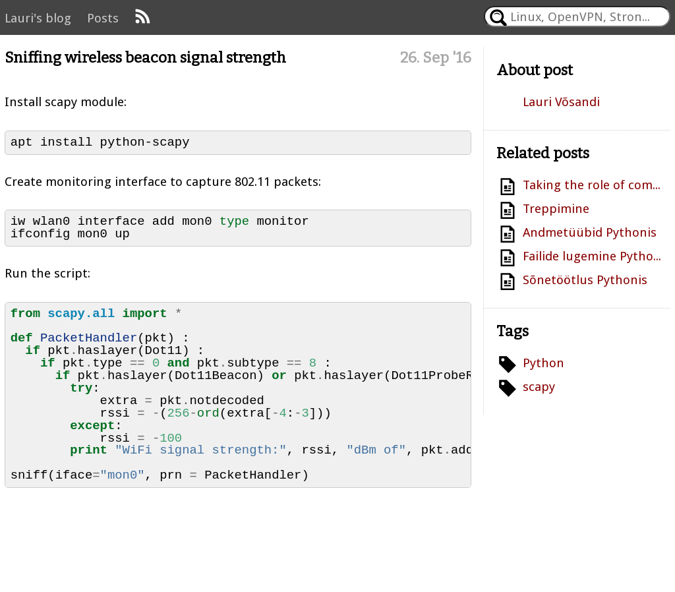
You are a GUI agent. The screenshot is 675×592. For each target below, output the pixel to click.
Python (543, 362)
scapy (539, 386)
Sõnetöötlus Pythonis (585, 279)
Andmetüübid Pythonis (590, 232)
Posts (103, 18)
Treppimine (556, 208)
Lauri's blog (38, 18)
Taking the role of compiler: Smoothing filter (593, 184)
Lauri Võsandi (561, 101)
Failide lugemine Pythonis (593, 256)
